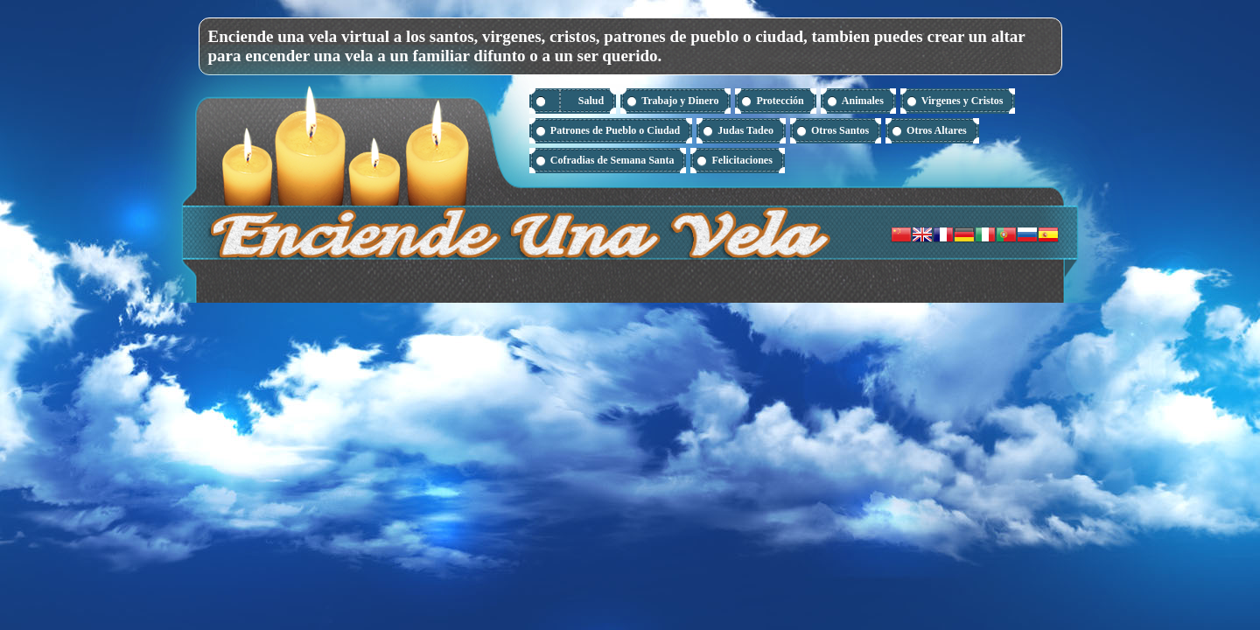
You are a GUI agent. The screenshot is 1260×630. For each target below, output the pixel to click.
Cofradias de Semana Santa (612, 160)
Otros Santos (840, 130)
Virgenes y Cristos (962, 100)
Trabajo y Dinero (679, 100)
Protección (779, 100)
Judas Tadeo (746, 130)
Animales (863, 100)
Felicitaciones (741, 160)
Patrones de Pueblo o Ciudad (615, 130)
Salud (591, 100)
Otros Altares (936, 130)
